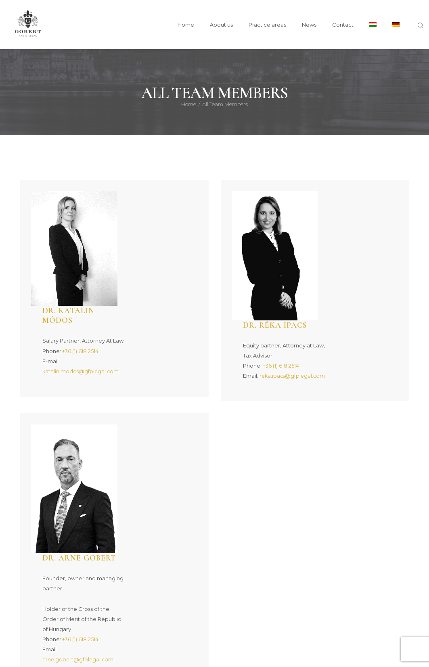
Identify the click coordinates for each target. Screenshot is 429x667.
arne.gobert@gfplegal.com (149, 437)
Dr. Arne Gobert (152, 335)
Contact (364, 610)
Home (188, 104)
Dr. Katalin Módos (141, 201)
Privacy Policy (267, 650)
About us (118, 610)
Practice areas (209, 610)
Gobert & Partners (166, 650)
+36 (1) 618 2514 (151, 237)
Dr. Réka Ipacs (347, 196)
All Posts (299, 610)
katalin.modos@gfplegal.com (152, 257)
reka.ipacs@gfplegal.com (348, 257)
